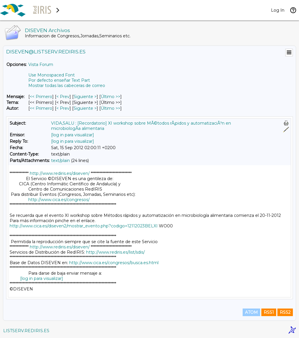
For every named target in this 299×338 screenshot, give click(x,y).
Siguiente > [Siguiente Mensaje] (85, 96)
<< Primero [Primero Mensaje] (41, 96)
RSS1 (269, 312)
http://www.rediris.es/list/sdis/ (115, 252)
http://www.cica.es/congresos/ (59, 199)
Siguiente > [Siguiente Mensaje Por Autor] (85, 108)
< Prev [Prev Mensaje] (62, 96)
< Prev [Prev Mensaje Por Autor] (62, 108)
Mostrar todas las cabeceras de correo (66, 85)
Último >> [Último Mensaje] (110, 96)
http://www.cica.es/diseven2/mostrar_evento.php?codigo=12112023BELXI (84, 226)
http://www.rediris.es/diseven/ (60, 173)
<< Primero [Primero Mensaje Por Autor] (41, 108)
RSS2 (285, 312)
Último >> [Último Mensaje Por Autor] (110, 108)
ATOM (251, 312)
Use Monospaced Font (51, 75)
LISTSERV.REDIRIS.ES (26, 330)
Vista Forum (40, 64)
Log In (277, 10)
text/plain (60, 160)
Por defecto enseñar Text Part (59, 80)
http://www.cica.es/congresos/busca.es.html (114, 262)
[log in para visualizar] (72, 134)
